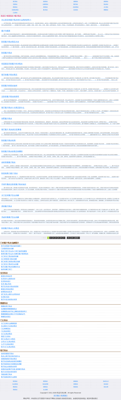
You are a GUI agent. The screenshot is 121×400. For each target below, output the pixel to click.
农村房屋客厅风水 (7, 353)
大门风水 (106, 7)
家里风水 (10, 16)
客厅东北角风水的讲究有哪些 (11, 361)
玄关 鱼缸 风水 (6, 284)
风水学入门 (106, 381)
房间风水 (45, 7)
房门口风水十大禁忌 (8, 339)
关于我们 (57, 395)
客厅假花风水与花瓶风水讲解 (11, 364)
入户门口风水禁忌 (7, 344)
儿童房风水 (45, 4)
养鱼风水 (15, 389)
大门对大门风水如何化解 (9, 256)
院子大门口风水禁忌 (8, 347)
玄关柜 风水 (5, 297)
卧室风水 (45, 1)
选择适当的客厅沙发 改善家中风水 (13, 369)
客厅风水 (15, 1)
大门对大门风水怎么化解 (9, 264)
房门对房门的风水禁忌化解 (10, 261)
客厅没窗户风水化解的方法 (10, 267)
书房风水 (15, 4)
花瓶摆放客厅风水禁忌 (9, 359)
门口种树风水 (5, 328)
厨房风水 (106, 1)
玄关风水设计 (5, 281)
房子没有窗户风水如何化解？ (11, 246)
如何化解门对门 (6, 269)
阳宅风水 (15, 381)
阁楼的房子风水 (6, 306)
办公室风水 (15, 384)
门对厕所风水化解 (7, 248)
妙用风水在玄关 (6, 292)
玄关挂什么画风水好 (8, 279)
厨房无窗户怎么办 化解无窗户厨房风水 (14, 254)
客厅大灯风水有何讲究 (9, 372)
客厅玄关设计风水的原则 (9, 286)
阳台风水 (106, 4)
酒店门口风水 (5, 336)
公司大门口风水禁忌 (8, 341)
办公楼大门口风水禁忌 (9, 326)
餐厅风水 (75, 4)
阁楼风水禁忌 (5, 317)
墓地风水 (75, 381)
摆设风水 (15, 386)
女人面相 (45, 389)
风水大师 (106, 386)
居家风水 (75, 1)
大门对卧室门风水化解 (9, 259)
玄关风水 (75, 9)
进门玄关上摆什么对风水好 (10, 294)
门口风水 (15, 12)
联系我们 (64, 395)
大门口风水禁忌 (6, 334)
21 (68, 238)
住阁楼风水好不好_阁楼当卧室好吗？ (14, 311)
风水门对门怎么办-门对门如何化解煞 (14, 251)
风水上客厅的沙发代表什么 (10, 356)
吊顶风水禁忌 (15, 9)
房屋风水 (75, 384)
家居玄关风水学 (6, 276)
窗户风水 (45, 9)
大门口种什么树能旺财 (9, 323)
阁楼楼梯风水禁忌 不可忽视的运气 (13, 314)
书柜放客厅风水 (6, 374)
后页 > (77, 238)
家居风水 (15, 7)
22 (72, 238)
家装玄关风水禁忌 (7, 289)
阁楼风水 (106, 9)
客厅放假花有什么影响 (9, 377)
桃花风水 (75, 386)
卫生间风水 (75, 7)
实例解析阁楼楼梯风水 (9, 309)
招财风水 (45, 386)
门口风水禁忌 (5, 331)
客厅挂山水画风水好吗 (9, 366)
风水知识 (106, 384)
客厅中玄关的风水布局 (9, 299)
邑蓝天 (3, 16)
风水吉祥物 (45, 384)
